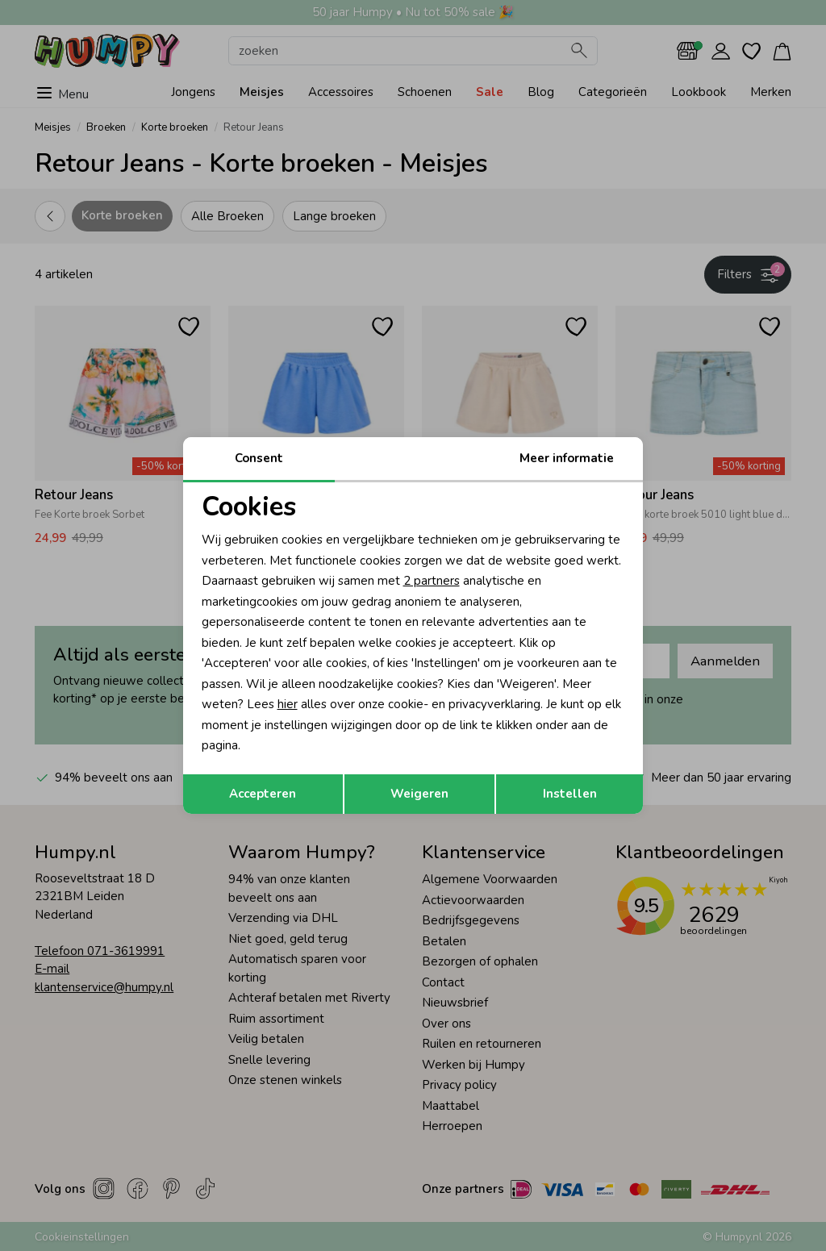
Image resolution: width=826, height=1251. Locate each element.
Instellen (570, 794)
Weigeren (419, 794)
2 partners (431, 581)
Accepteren (262, 794)
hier (287, 704)
